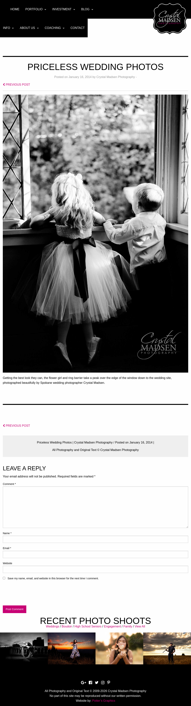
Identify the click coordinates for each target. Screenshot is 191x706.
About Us (27, 27)
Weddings (52, 626)
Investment (61, 9)
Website (7, 563)
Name (7, 533)
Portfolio (34, 9)
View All (140, 626)
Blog (85, 9)
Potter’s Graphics (103, 700)
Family (127, 626)
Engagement (112, 626)
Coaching (53, 27)
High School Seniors (87, 626)
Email (7, 548)
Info (6, 27)
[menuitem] (14, 9)
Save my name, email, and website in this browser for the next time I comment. (53, 578)
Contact (78, 27)
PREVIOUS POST (16, 84)
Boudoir (67, 626)
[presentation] (31, 594)
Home (14, 9)
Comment (9, 483)
